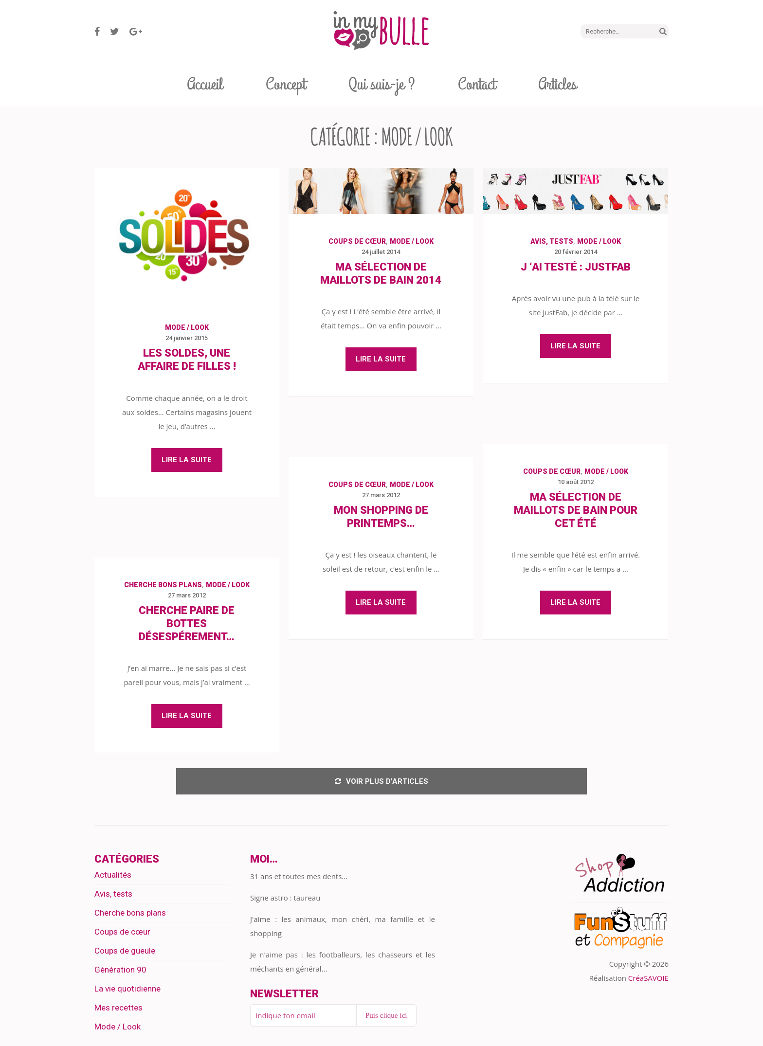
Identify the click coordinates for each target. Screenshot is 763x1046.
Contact (476, 84)
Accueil (205, 84)
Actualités (112, 878)
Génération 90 (120, 972)
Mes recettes (118, 1010)
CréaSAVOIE (648, 981)
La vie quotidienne (127, 991)
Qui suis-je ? (381, 84)
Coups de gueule (124, 953)
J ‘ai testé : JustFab (576, 267)
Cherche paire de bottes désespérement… (187, 623)
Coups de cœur (357, 241)
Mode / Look (187, 327)
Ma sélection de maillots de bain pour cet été (575, 510)
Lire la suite (187, 459)
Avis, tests (551, 241)
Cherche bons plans (163, 585)
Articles (557, 84)
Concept (286, 84)
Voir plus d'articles (381, 782)
